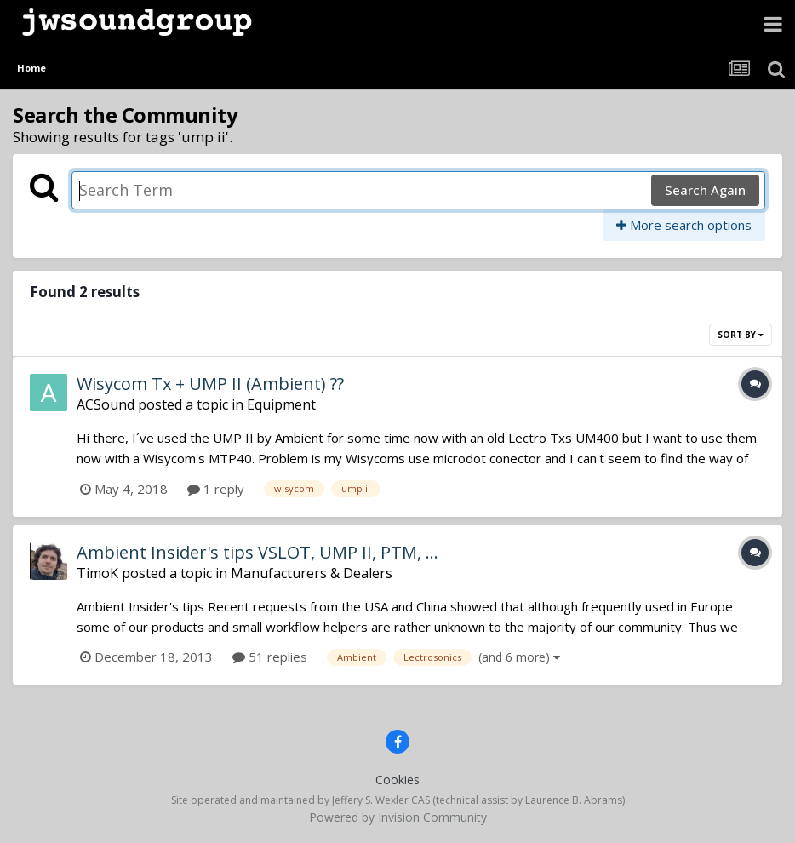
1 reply (215, 488)
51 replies (269, 656)
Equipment (281, 404)
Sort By (741, 335)
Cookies (397, 779)
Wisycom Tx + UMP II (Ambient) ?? (210, 383)
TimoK (97, 573)
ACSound (105, 404)
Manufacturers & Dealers (311, 573)
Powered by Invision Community (398, 817)
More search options (684, 224)
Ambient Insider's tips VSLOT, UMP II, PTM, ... (257, 552)
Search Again (705, 189)
